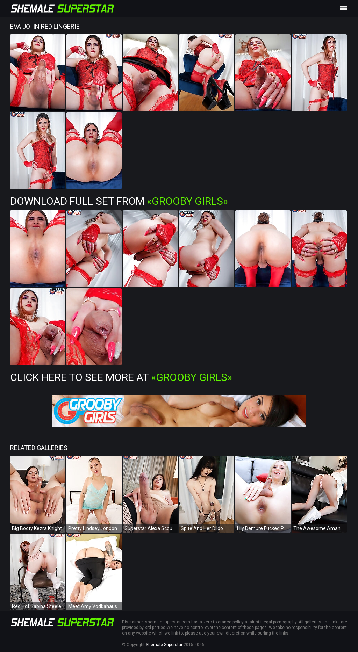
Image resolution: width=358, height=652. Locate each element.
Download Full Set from (119, 201)
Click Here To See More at (121, 377)
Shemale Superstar (164, 644)
